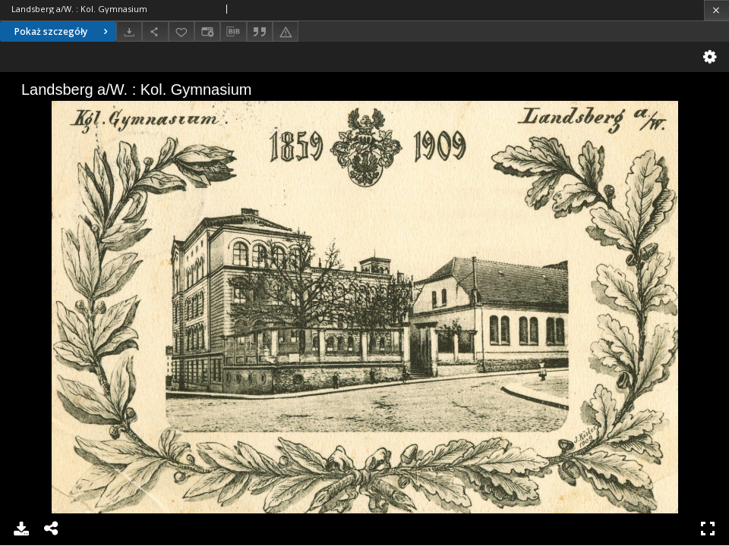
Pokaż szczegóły (63, 31)
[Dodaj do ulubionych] (181, 31)
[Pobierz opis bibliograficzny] (233, 31)
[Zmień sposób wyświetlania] (207, 31)
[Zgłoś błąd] (285, 31)
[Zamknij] (716, 10)
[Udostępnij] (155, 31)
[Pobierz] (129, 31)
